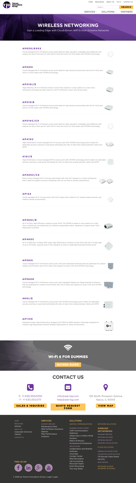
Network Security (105, 440)
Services (90, 12)
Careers (17, 434)
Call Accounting (76, 461)
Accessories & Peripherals (80, 443)
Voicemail (73, 454)
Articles (17, 426)
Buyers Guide (68, 364)
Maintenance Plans (49, 426)
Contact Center (76, 456)
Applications (74, 446)
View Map (105, 405)
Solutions (109, 12)
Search (126, 7)
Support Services (48, 424)
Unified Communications (80, 424)
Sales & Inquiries (30, 405)
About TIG (110, 2)
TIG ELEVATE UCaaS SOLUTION (109, 454)
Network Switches (105, 437)
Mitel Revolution (76, 459)
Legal (49, 477)
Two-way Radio (76, 469)
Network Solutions (107, 424)
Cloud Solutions (105, 447)
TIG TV (119, 2)
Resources (99, 2)
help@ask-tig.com (68, 399)
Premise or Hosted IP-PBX (107, 451)
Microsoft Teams (76, 464)
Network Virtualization (107, 443)
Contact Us (128, 2)
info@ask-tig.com (68, 396)
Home (91, 2)
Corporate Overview (23, 432)
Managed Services (105, 434)
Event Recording (76, 466)
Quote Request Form (68, 406)
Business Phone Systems (79, 428)
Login (55, 477)
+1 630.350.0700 (32, 396)
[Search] (107, 7)
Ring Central (103, 462)
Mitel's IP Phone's (76, 441)
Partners (127, 12)
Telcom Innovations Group (17, 4)
